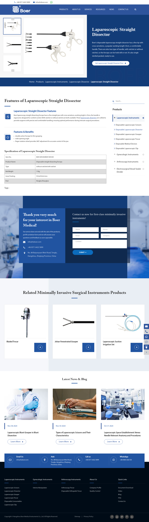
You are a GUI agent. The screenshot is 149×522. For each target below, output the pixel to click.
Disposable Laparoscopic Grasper (127, 134)
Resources (100, 10)
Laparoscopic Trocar (11, 498)
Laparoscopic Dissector (79, 82)
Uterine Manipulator (40, 488)
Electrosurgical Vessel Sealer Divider (129, 170)
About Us (76, 10)
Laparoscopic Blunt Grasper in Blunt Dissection (23, 434)
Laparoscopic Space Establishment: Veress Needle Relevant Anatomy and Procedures (122, 434)
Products (63, 10)
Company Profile (95, 488)
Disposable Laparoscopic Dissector (128, 129)
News (111, 10)
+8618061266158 (126, 460)
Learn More (17, 442)
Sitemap (77, 516)
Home (31, 82)
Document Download (125, 488)
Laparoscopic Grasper (11, 494)
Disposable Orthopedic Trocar (71, 491)
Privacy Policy (88, 516)
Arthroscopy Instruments (127, 162)
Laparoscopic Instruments (56, 82)
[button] (12, 19)
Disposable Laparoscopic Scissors (127, 124)
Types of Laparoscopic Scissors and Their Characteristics (73, 434)
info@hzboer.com (42, 2)
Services (88, 10)
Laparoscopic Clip (10, 505)
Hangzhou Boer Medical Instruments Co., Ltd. (28, 516)
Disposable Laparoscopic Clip (126, 148)
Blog (119, 494)
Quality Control (95, 491)
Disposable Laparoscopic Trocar (127, 139)
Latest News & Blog (74, 379)
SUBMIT (82, 252)
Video (120, 491)
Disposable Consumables (13, 501)
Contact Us (123, 10)
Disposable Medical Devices (125, 143)
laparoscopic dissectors (89, 118)
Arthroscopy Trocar (67, 488)
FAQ (119, 498)
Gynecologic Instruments (127, 155)
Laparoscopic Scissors (11, 488)
